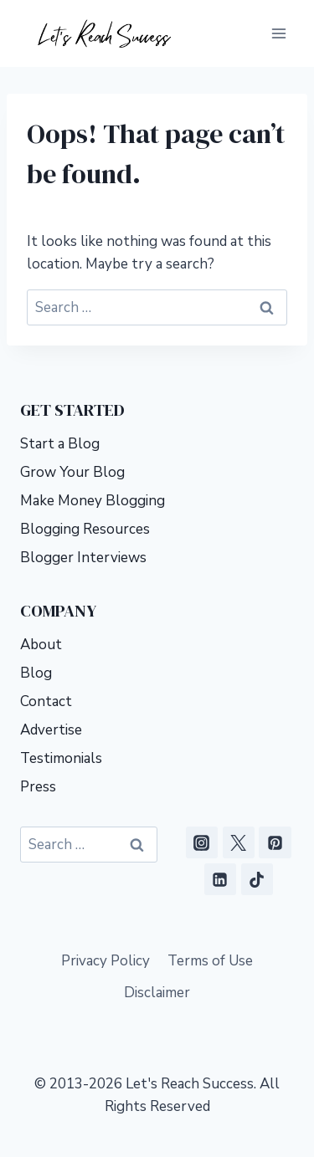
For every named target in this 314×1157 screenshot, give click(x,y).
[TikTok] (257, 879)
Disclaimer (157, 992)
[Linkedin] (220, 879)
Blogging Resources (85, 529)
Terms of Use (210, 960)
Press (38, 786)
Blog (36, 673)
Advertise (51, 730)
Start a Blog (60, 443)
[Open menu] (278, 33)
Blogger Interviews (83, 557)
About (41, 644)
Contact (46, 701)
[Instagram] (202, 842)
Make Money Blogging (92, 500)
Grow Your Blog (72, 472)
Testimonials (61, 758)
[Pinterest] (275, 842)
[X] (239, 842)
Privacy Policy (105, 960)
